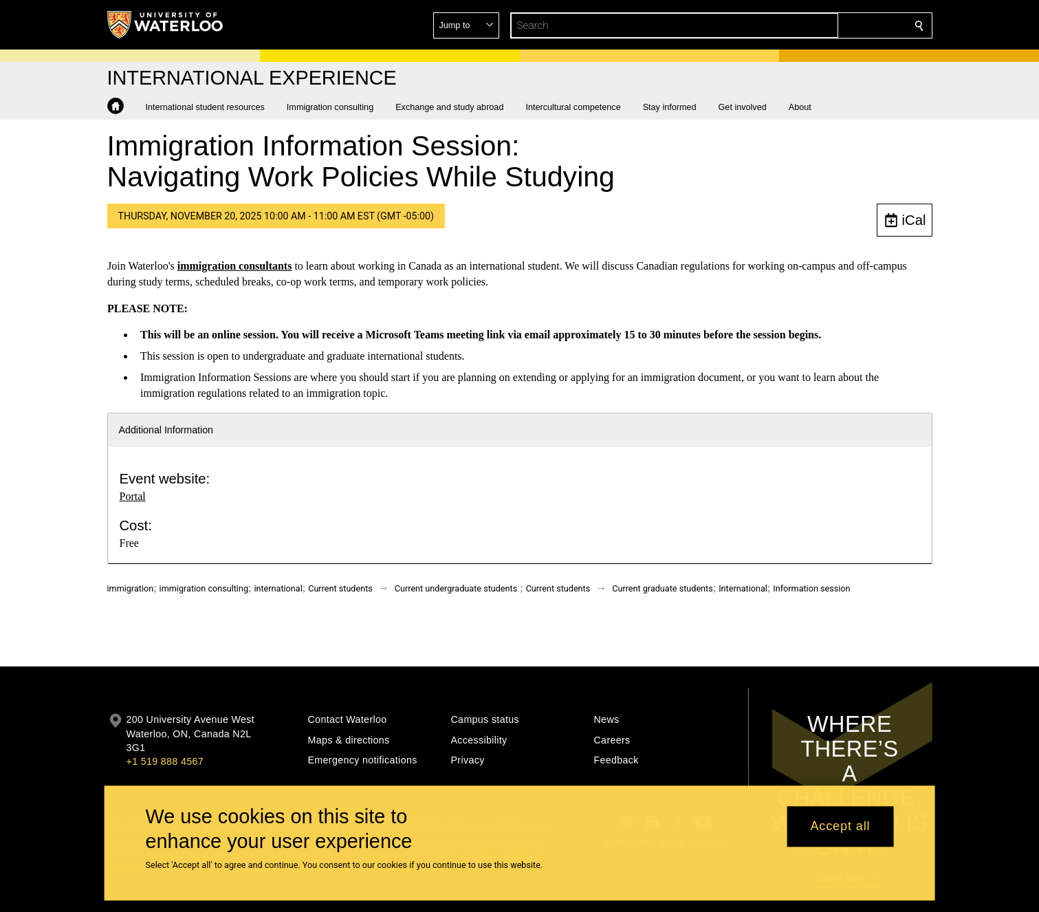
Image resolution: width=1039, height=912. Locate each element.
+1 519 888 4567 (165, 761)
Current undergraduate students (456, 588)
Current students (340, 588)
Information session (811, 588)
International (743, 588)
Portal (133, 496)
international (278, 588)
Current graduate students (662, 588)
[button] (819, 25)
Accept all (840, 827)
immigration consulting (204, 588)
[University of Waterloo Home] (165, 25)
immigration (130, 588)
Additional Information (166, 429)
